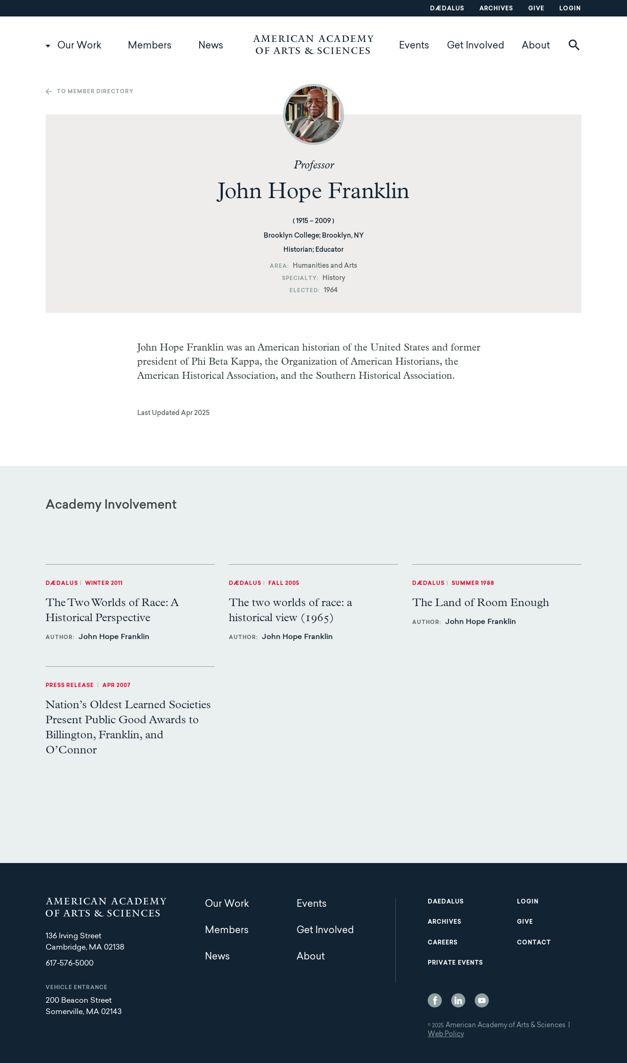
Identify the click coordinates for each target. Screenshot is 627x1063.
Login (570, 9)
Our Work (79, 46)
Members (150, 46)
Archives (496, 9)
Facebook (435, 1000)
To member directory (95, 92)
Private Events (455, 963)
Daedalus (446, 902)
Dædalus (447, 9)
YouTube (482, 1000)
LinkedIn (458, 1000)
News (210, 46)
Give (536, 9)
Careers (443, 943)
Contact (534, 943)
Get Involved (475, 46)
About (536, 46)
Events (414, 46)
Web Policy (446, 1034)
